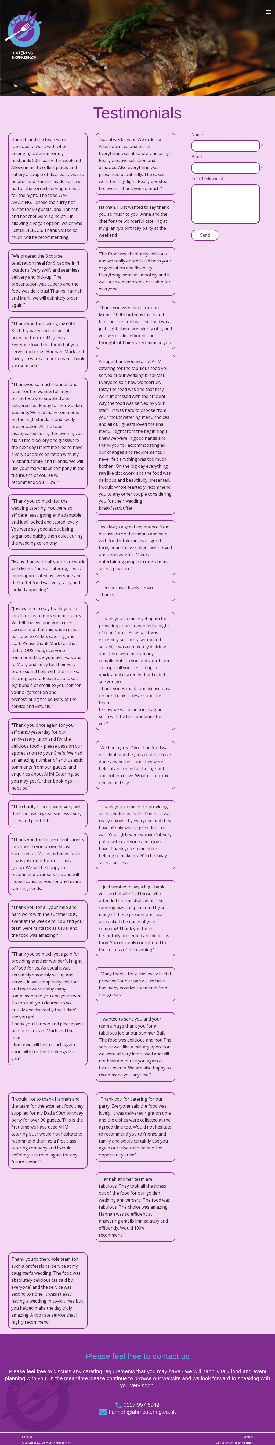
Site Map (27, 1437)
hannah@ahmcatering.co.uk (142, 1412)
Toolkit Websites (243, 1442)
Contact (248, 1437)
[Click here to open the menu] (268, 12)
